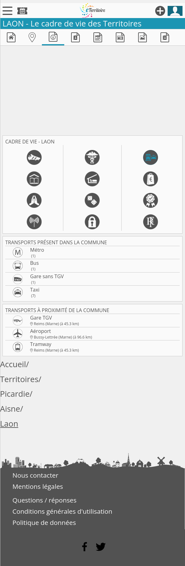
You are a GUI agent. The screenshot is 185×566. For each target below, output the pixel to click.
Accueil (13, 364)
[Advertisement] (92, 89)
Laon (9, 423)
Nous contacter (35, 475)
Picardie (14, 393)
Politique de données (44, 522)
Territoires (19, 379)
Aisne (10, 408)
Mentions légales (37, 486)
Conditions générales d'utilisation (62, 511)
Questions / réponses (44, 500)
